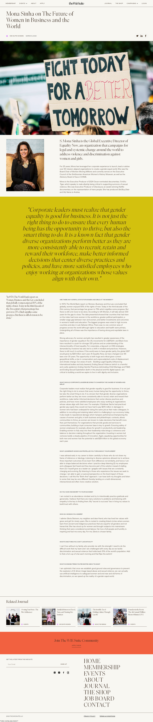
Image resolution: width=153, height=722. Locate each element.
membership (102, 668)
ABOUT (93, 680)
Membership (11, 3)
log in (144, 3)
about (33, 3)
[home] (76, 3)
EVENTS (94, 674)
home (92, 661)
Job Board (99, 699)
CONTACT (97, 705)
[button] (23, 3)
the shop (119, 3)
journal (108, 3)
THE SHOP (97, 693)
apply (42, 3)
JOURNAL (97, 686)
